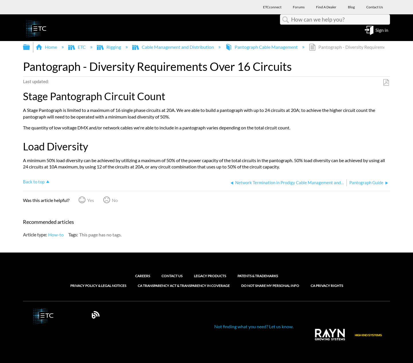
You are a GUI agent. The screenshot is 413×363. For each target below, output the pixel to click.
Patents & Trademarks (257, 276)
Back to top (33, 181)
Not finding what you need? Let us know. (253, 326)
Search (285, 20)
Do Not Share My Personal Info (270, 286)
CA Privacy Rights (327, 286)
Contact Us (171, 276)
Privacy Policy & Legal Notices (98, 286)
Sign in (381, 29)
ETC (77, 47)
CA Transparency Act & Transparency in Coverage (184, 286)
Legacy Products (210, 276)
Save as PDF (386, 82)
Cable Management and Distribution (173, 47)
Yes (90, 200)
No (115, 200)
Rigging (109, 47)
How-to (56, 234)
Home (47, 47)
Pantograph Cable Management (262, 47)
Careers (142, 276)
